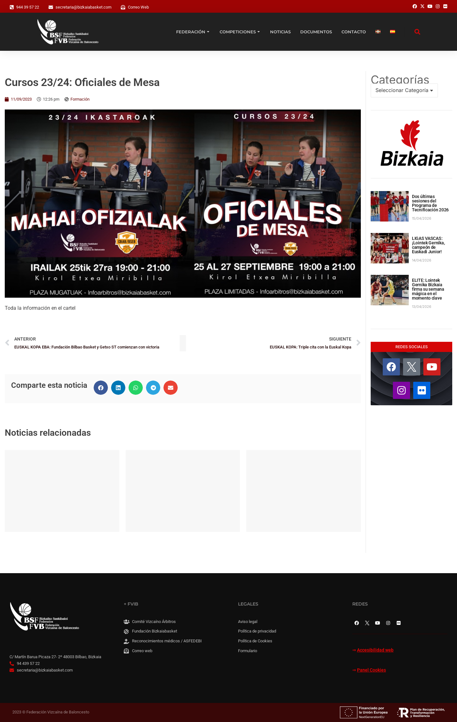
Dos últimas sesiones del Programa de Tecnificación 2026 (430, 203)
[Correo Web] (123, 7)
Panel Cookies (371, 670)
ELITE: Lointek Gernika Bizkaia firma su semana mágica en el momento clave (428, 289)
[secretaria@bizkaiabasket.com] (51, 7)
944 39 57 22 (27, 7)
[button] (101, 388)
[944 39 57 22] (12, 7)
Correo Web (138, 7)
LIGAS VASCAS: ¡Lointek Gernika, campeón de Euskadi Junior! (428, 245)
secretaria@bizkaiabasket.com (83, 7)
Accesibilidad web (375, 650)
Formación (79, 99)
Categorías (400, 79)
